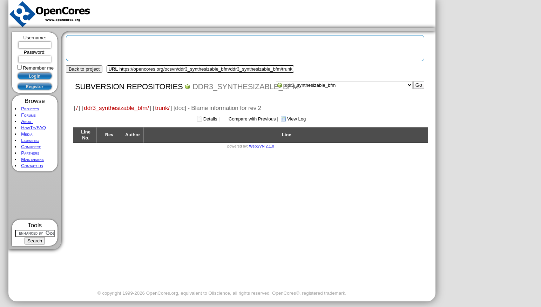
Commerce (31, 146)
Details (210, 119)
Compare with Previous (252, 119)
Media (26, 134)
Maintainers (32, 159)
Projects (30, 108)
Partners (30, 153)
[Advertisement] (35, 195)
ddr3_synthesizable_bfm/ (116, 107)
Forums (28, 115)
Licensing (30, 140)
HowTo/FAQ (33, 127)
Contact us (32, 165)
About (27, 121)
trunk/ (162, 107)
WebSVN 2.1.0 (261, 146)
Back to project (84, 69)
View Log (296, 119)
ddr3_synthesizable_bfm (245, 86)
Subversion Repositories (129, 86)
